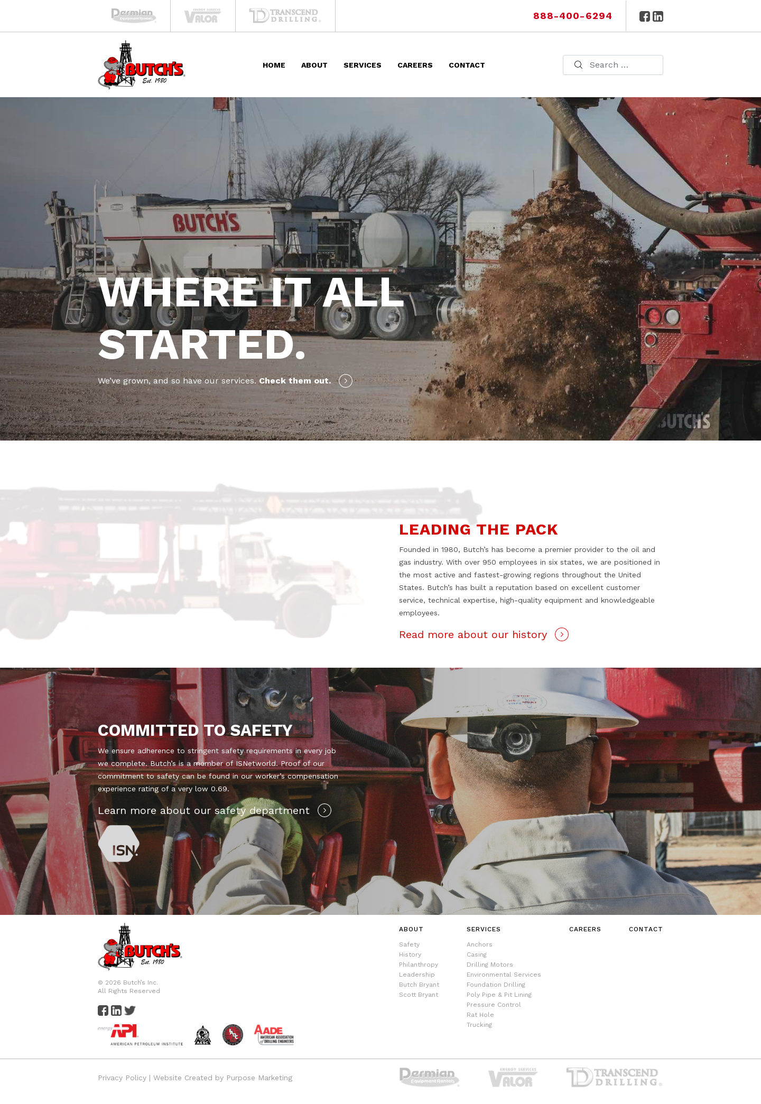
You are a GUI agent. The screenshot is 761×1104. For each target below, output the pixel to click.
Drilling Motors (490, 964)
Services (363, 65)
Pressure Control (494, 1004)
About (314, 65)
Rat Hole (480, 1014)
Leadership (417, 974)
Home (274, 65)
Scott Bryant (418, 994)
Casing (477, 954)
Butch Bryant (419, 984)
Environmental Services (504, 974)
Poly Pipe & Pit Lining (499, 994)
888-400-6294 (572, 15)
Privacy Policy (122, 1077)
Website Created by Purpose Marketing (222, 1077)
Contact (467, 65)
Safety (409, 944)
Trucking (479, 1024)
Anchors (480, 944)
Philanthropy (418, 964)
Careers (415, 65)
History (410, 954)
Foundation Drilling (496, 984)
